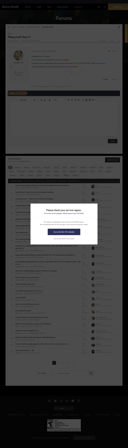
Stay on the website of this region (64, 238)
